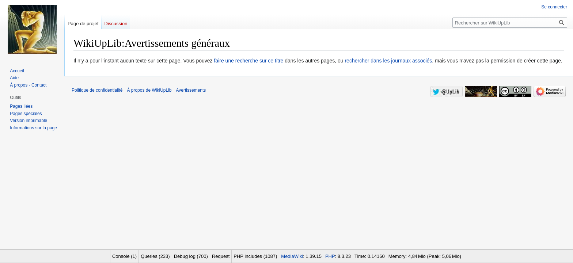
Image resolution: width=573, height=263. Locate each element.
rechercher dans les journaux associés (388, 61)
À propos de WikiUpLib (149, 90)
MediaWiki (292, 256)
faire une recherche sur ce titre (248, 61)
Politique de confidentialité (97, 90)
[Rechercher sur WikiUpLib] (509, 23)
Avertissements (191, 90)
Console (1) (124, 256)
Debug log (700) (191, 256)
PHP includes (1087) (255, 256)
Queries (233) (155, 256)
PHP (330, 256)
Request (220, 256)
